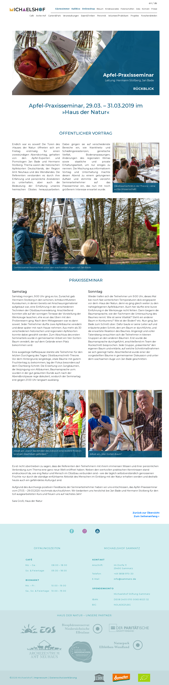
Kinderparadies (112, 9)
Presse (154, 9)
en (150, 3)
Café (31, 15)
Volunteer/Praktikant (118, 15)
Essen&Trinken (88, 15)
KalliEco (76, 9)
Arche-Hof (41, 15)
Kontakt (146, 9)
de (155, 3)
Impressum (41, 677)
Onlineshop (88, 9)
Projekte (135, 15)
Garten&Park (54, 15)
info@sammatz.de (125, 579)
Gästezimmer (62, 9)
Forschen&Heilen (149, 15)
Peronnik (101, 15)
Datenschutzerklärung (63, 677)
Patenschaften (127, 9)
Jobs (138, 9)
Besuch (100, 9)
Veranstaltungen (71, 15)
